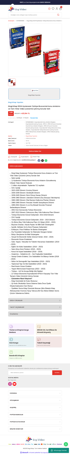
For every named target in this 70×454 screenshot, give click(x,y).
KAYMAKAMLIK (30, 122)
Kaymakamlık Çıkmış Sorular (34, 124)
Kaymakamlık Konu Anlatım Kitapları (44, 122)
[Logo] (17, 8)
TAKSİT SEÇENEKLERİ (17, 307)
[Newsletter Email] (35, 372)
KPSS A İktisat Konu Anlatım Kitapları (36, 132)
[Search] (35, 15)
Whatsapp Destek (59, 450)
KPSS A (45, 124)
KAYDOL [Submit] (57, 372)
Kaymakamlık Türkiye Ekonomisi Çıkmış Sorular (44, 130)
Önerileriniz (14, 314)
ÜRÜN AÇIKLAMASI (16, 166)
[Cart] (60, 8)
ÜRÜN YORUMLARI (16, 300)
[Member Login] (56, 8)
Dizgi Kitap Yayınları (15, 102)
